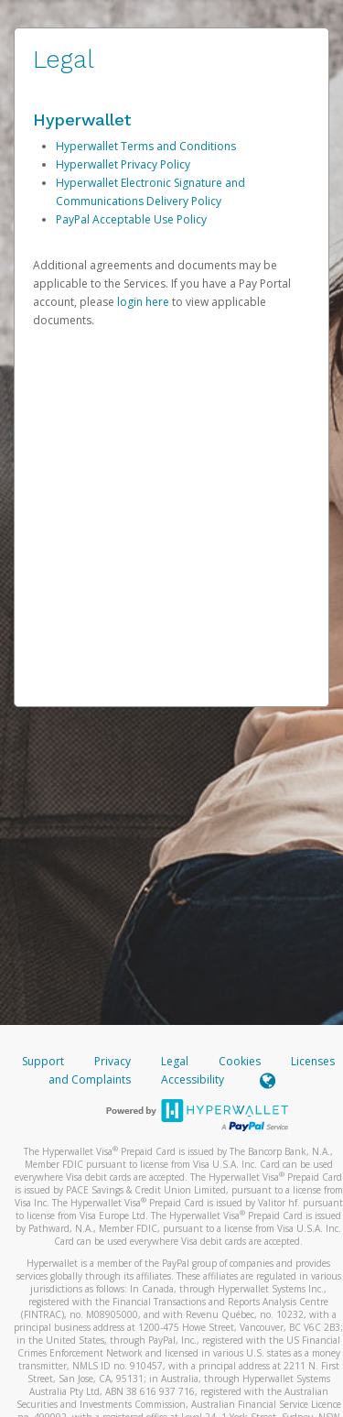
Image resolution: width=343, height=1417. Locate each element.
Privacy (112, 1061)
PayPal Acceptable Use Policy (131, 219)
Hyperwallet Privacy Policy (123, 164)
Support (43, 1061)
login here (143, 302)
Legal (174, 1061)
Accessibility (192, 1079)
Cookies (240, 1061)
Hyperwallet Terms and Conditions (146, 146)
